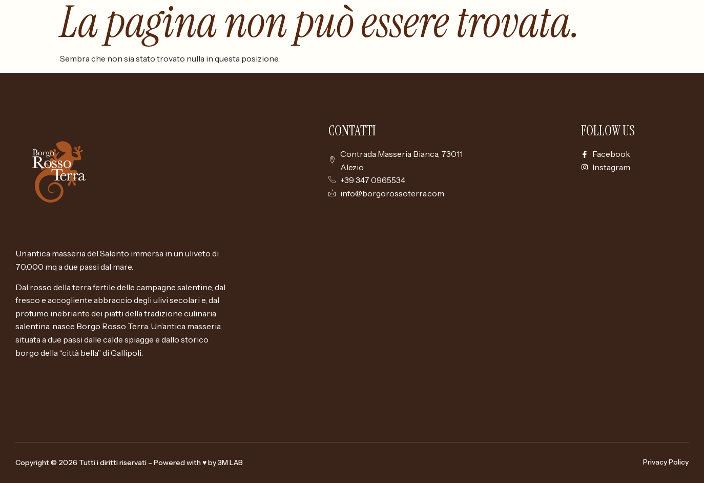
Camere (580, 44)
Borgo (536, 44)
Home (496, 44)
